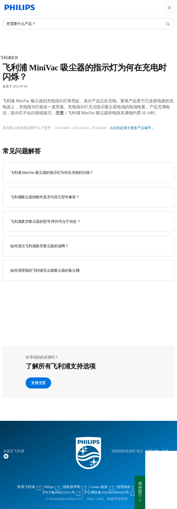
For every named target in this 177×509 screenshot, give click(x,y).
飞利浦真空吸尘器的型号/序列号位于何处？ (45, 221)
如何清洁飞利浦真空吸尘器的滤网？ (39, 246)
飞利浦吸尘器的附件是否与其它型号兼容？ (44, 197)
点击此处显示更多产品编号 (130, 128)
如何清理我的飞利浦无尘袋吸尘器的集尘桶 (44, 270)
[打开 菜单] (169, 7)
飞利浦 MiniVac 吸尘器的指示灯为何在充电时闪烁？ (51, 173)
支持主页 (38, 383)
